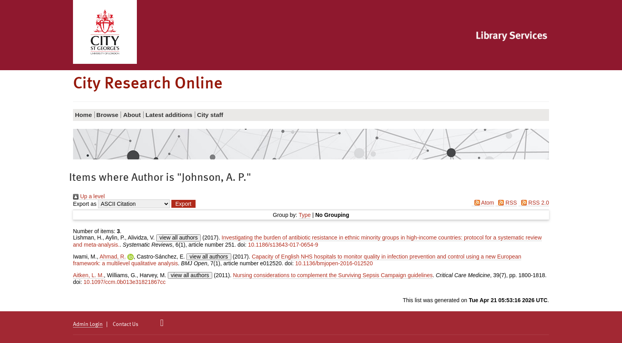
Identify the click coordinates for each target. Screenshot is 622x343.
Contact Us (125, 324)
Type (305, 215)
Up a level (89, 196)
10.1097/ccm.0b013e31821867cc (124, 282)
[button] (183, 204)
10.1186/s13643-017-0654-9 (283, 244)
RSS (506, 202)
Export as (84, 204)
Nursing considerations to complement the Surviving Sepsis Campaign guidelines (333, 275)
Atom (483, 202)
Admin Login (88, 324)
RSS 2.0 (533, 202)
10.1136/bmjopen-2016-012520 (333, 263)
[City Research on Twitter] (162, 322)
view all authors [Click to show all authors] (178, 237)
